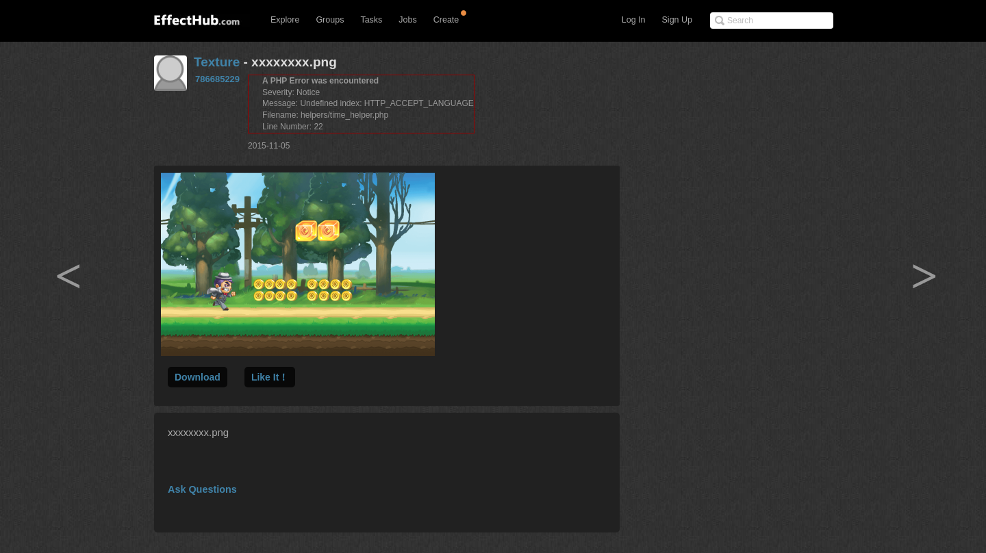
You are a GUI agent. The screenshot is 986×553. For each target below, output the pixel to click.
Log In (634, 20)
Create (446, 20)
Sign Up (677, 20)
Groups (330, 20)
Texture (217, 62)
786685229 (217, 79)
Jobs (407, 20)
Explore (284, 20)
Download (197, 377)
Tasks (371, 20)
